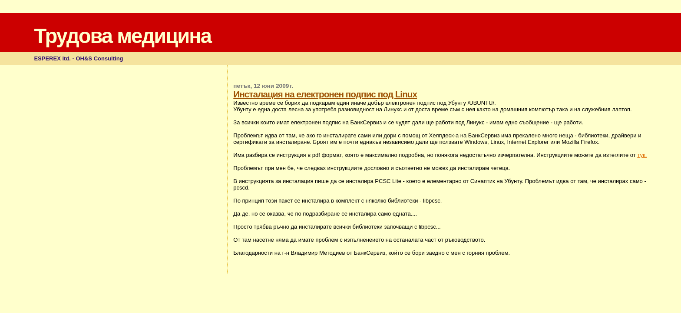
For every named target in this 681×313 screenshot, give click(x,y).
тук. (642, 155)
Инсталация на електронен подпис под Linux (325, 94)
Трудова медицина (122, 35)
